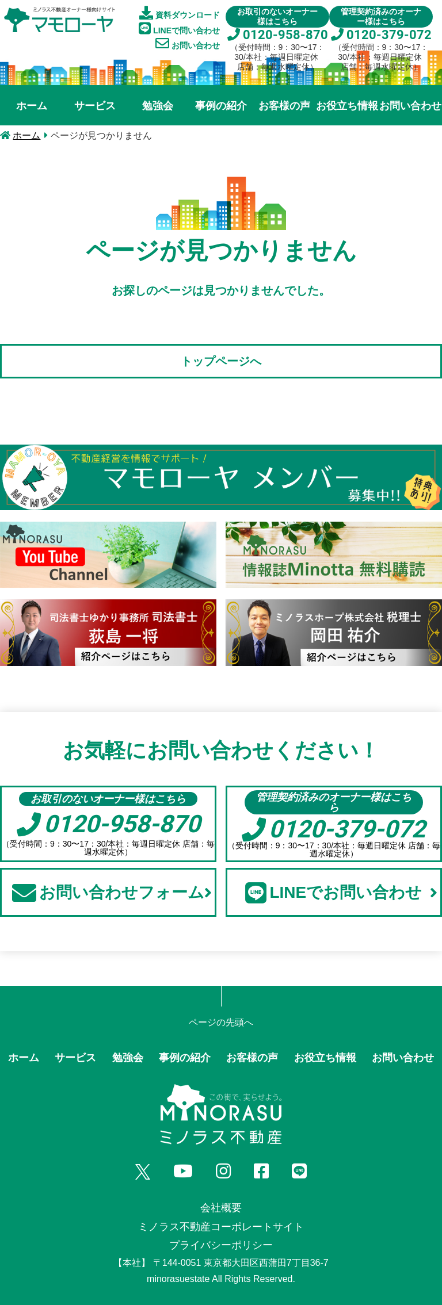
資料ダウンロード (179, 13)
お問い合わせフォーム (112, 893)
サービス (95, 106)
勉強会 (157, 106)
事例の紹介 (221, 106)
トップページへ (221, 361)
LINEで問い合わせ (179, 28)
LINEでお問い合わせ (341, 893)
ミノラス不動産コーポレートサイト (221, 1227)
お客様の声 (284, 106)
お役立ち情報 (347, 106)
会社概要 (221, 1208)
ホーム (31, 106)
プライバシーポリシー (221, 1245)
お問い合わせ (187, 43)
